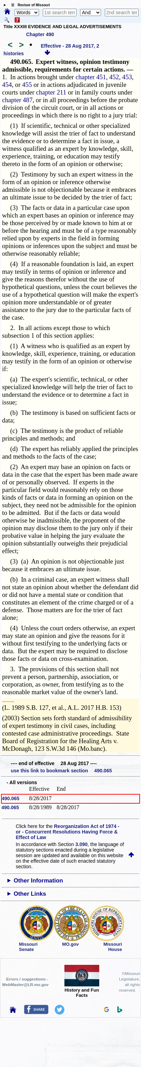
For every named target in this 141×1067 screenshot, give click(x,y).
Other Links (30, 893)
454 (7, 84)
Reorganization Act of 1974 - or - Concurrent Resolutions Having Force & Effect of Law (67, 831)
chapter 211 (51, 92)
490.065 (10, 798)
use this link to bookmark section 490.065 (61, 770)
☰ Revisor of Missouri (29, 5)
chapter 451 (91, 77)
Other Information (38, 880)
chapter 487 (17, 100)
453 (127, 77)
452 (114, 77)
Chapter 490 (40, 34)
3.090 (82, 844)
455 (27, 84)
